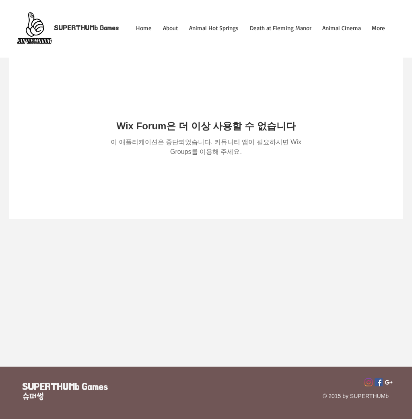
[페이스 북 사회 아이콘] (379, 382)
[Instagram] (369, 382)
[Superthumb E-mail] (389, 382)
